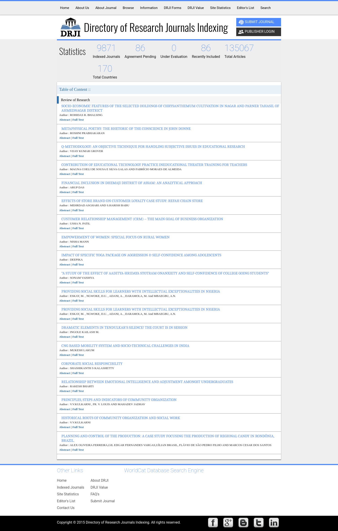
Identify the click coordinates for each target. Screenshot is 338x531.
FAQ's (95, 494)
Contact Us (66, 508)
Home (62, 480)
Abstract (64, 119)
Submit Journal (256, 22)
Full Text (78, 119)
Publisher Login (256, 32)
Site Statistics (68, 494)
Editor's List (66, 501)
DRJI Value (99, 487)
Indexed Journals (70, 487)
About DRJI (99, 480)
